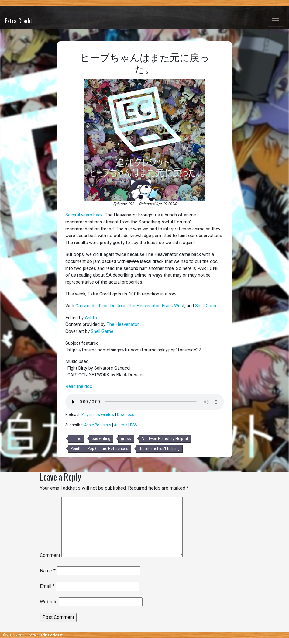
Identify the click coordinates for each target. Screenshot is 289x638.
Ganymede (86, 306)
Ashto (91, 317)
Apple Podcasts (97, 425)
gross (126, 438)
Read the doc (78, 386)
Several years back (84, 215)
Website (49, 602)
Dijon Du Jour (112, 306)
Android (120, 425)
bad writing (101, 438)
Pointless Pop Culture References (99, 449)
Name (48, 571)
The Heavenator (144, 306)
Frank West (173, 306)
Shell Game (206, 306)
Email (47, 586)
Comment (50, 555)
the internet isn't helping (159, 449)
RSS (133, 425)
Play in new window (97, 414)
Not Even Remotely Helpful (165, 438)
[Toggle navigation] (275, 21)
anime (76, 438)
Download (125, 414)
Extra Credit (18, 20)
